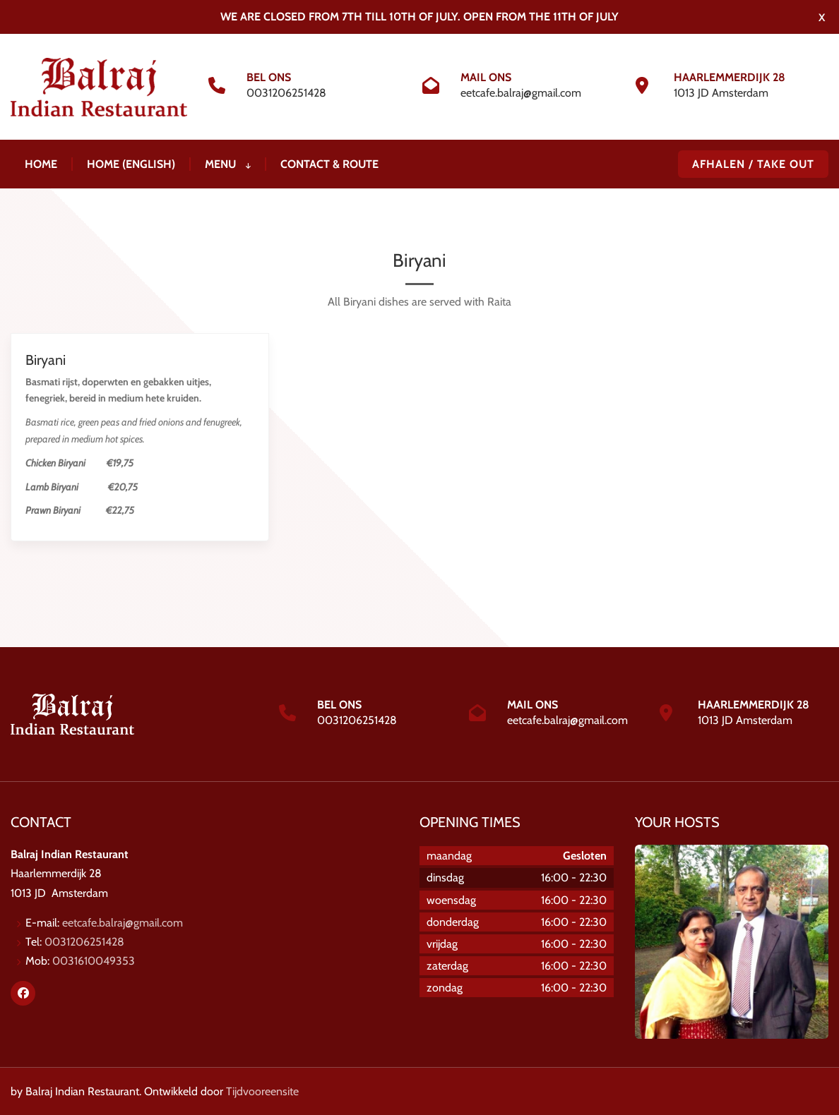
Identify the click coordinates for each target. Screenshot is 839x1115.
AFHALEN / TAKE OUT (753, 164)
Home (41, 164)
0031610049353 (93, 961)
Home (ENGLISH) (131, 164)
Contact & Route (329, 164)
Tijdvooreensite (262, 1091)
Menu (228, 164)
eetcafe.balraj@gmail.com (520, 93)
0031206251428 (286, 93)
